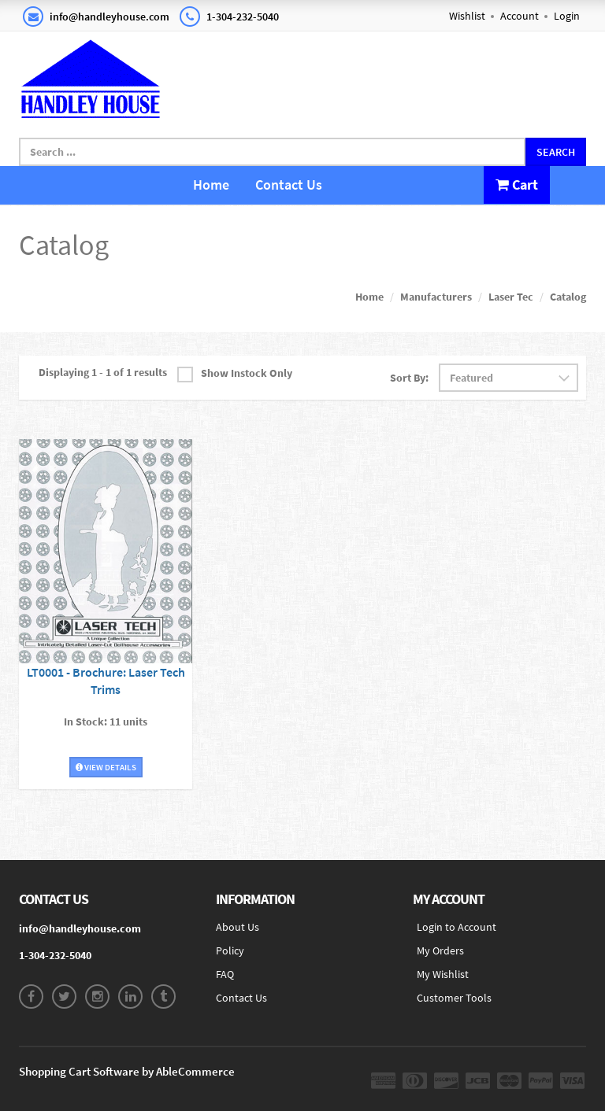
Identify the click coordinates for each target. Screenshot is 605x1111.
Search (555, 152)
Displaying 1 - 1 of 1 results (103, 372)
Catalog (568, 297)
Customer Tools (454, 998)
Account (519, 16)
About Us (237, 927)
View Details (106, 767)
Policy (230, 950)
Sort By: (409, 378)
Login (567, 16)
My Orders (440, 950)
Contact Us (288, 184)
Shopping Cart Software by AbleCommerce (127, 1071)
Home (211, 184)
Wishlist (467, 16)
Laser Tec (510, 297)
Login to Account (456, 927)
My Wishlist (443, 974)
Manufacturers (436, 297)
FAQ (225, 974)
